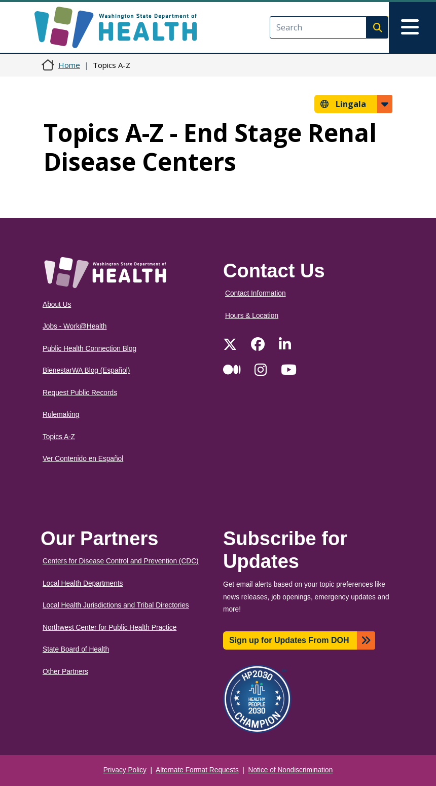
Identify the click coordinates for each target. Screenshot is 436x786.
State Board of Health (76, 649)
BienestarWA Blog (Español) (86, 370)
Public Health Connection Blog (89, 348)
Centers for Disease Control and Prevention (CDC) (121, 561)
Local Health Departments (83, 583)
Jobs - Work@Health (74, 326)
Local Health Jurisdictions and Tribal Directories (116, 605)
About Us (57, 304)
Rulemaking (61, 414)
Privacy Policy (125, 770)
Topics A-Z (59, 437)
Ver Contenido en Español (83, 458)
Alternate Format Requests (197, 770)
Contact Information (255, 293)
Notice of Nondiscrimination (290, 770)
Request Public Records (80, 393)
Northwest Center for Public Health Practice (109, 627)
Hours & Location (251, 315)
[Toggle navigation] (412, 27)
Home (69, 65)
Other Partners (65, 671)
